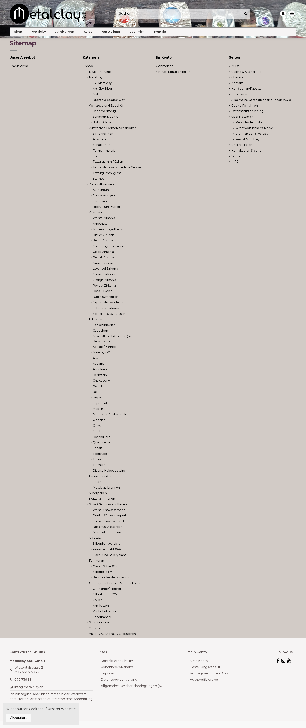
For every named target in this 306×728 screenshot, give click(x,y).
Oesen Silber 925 (105, 566)
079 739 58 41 (25, 679)
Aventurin (100, 369)
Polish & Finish (103, 122)
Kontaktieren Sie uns (246, 150)
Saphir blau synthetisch (109, 302)
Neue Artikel (20, 66)
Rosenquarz (101, 437)
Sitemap (237, 156)
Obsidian (99, 420)
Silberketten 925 (105, 594)
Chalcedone (101, 380)
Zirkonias (95, 212)
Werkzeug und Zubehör (106, 105)
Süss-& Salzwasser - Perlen (108, 504)
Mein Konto (199, 661)
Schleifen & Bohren (106, 116)
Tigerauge (100, 453)
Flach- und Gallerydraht (109, 555)
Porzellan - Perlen (102, 498)
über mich (238, 77)
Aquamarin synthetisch (109, 229)
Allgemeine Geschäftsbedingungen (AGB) (261, 100)
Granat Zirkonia (104, 257)
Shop (89, 66)
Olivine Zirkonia (104, 274)
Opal (96, 431)
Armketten (101, 605)
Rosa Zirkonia (102, 291)
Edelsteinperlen (104, 325)
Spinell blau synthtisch (109, 314)
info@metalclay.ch (28, 687)
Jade (96, 392)
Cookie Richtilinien (244, 105)
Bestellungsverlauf (205, 667)
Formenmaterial (104, 150)
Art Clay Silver (102, 88)
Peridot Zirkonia (104, 285)
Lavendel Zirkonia (105, 268)
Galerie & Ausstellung (246, 72)
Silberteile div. (102, 572)
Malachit (99, 409)
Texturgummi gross (107, 173)
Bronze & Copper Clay (109, 100)
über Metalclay (242, 116)
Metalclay (95, 77)
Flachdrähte (101, 201)
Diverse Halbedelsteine (109, 470)
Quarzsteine (101, 442)
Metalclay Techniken (249, 122)
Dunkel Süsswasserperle (110, 515)
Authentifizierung (204, 679)
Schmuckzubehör (102, 622)
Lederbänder (102, 617)
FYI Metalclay (102, 83)
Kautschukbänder (105, 611)
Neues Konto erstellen (174, 72)
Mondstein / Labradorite (110, 414)
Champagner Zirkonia (108, 246)
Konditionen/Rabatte (246, 88)
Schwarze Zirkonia (106, 308)
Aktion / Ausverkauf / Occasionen (112, 634)
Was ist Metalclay (247, 139)
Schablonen (101, 145)
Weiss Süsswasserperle (109, 510)
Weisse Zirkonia (104, 218)
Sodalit (97, 448)
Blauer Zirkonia (103, 235)
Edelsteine (96, 319)
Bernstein (100, 375)
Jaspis (97, 397)
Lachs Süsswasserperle (109, 521)
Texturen (95, 156)
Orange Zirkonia (104, 280)
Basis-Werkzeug (104, 111)
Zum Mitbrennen (101, 184)
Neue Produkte (100, 72)
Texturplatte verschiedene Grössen (118, 167)
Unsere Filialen (241, 145)
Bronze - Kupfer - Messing (111, 577)
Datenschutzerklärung (247, 111)
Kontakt (237, 83)
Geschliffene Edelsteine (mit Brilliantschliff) (113, 338)
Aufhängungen (103, 190)
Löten (97, 482)
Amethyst (100, 223)
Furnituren (96, 560)
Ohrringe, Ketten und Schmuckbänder (116, 583)
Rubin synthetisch (106, 297)
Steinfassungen (104, 195)
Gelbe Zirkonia (103, 252)
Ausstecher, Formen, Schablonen (113, 128)
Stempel (99, 178)
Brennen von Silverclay (251, 133)
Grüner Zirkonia (104, 263)
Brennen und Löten (103, 476)
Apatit (97, 358)
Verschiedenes (99, 628)
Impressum (239, 94)
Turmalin (99, 465)
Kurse (235, 66)
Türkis (97, 459)
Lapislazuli (100, 403)
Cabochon (100, 330)
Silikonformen (103, 133)
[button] (39, 32)
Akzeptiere (18, 718)
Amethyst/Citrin (104, 352)
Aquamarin (100, 363)
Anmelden (165, 66)
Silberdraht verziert (106, 543)
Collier (97, 600)
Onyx (97, 425)
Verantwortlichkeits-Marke (254, 128)
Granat (97, 386)
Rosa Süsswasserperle (108, 527)
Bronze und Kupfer (106, 207)
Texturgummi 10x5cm (108, 161)
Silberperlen (98, 493)
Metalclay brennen (106, 487)
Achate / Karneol (105, 347)
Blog (234, 161)
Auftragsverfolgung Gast (209, 673)
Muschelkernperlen (107, 532)
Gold (96, 94)
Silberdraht (97, 538)
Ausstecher (101, 139)
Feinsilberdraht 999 (107, 549)
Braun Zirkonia (103, 240)
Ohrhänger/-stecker (107, 589)
